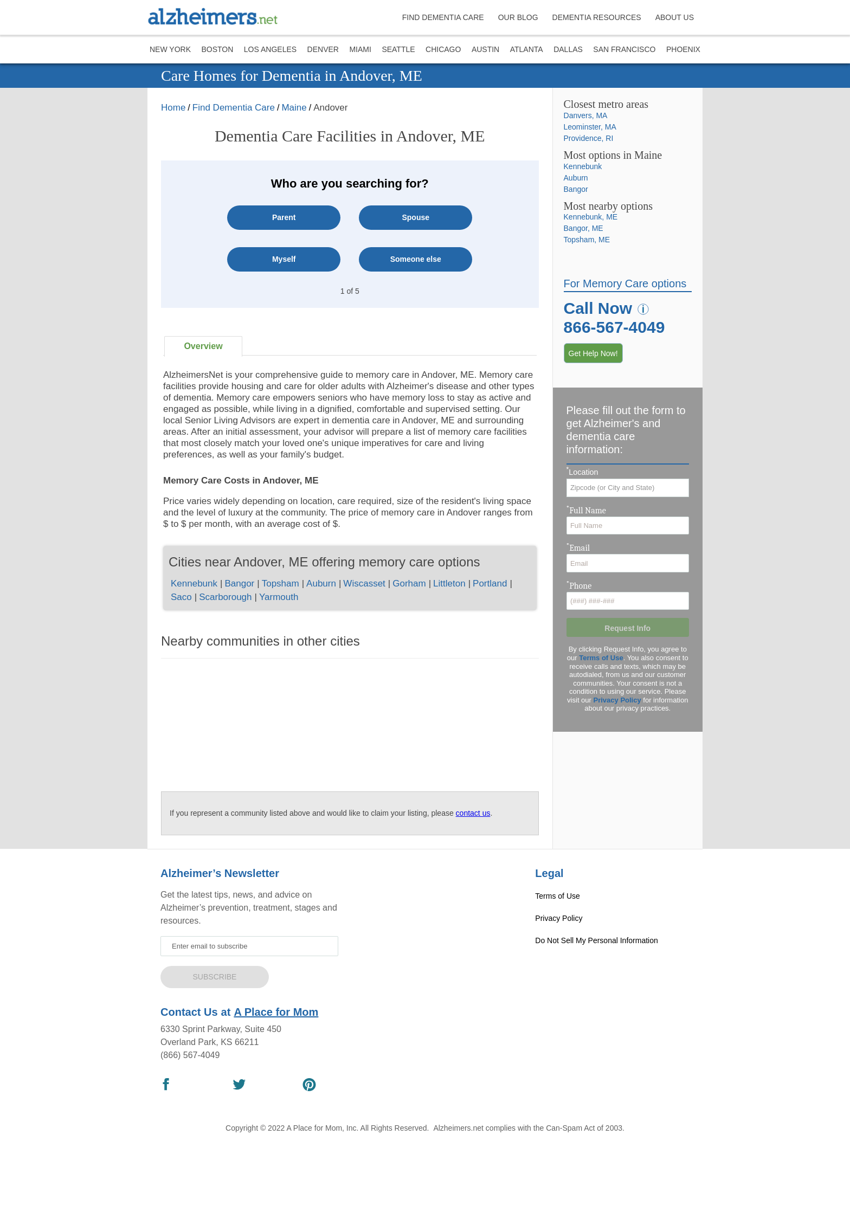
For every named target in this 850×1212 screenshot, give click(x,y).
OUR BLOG (518, 17)
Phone (579, 585)
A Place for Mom (276, 1012)
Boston (217, 49)
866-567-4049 (614, 327)
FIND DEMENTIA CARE (443, 17)
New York (170, 49)
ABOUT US (674, 17)
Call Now (598, 308)
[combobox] (627, 488)
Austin (485, 49)
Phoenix (683, 49)
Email (578, 547)
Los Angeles (270, 49)
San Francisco (624, 49)
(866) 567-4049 (190, 1055)
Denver (323, 49)
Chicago (443, 49)
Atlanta (526, 49)
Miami (360, 49)
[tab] (203, 346)
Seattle (398, 49)
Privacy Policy (617, 700)
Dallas (568, 49)
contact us (473, 813)
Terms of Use (601, 658)
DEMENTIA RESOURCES (596, 17)
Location (582, 472)
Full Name (586, 509)
